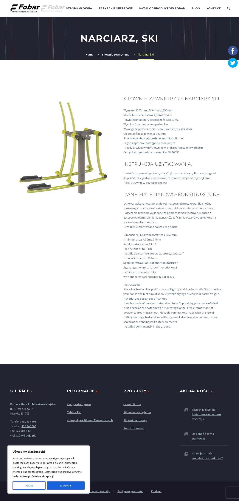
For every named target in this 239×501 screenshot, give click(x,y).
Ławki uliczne (132, 404)
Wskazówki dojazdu (23, 435)
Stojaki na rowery (135, 420)
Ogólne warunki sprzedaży (93, 491)
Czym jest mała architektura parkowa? (207, 455)
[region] (48, 469)
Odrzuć (29, 485)
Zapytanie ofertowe (116, 8)
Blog (196, 8)
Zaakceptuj (66, 485)
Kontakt (214, 8)
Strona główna (79, 8)
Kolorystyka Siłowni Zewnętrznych (90, 420)
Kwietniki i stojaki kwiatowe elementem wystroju (206, 414)
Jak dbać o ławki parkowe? (203, 436)
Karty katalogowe (79, 404)
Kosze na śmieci (133, 428)
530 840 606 (28, 426)
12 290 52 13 (23, 431)
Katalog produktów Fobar (162, 8)
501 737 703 (28, 421)
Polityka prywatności (130, 491)
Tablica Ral (74, 412)
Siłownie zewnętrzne (137, 412)
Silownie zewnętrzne (115, 54)
